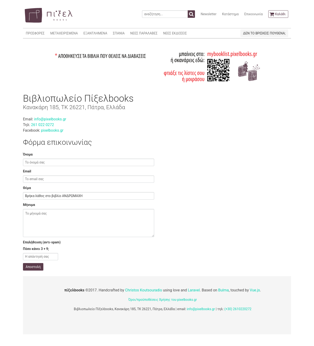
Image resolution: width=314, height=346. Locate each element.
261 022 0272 (42, 125)
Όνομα (28, 154)
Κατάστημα (230, 14)
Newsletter (208, 14)
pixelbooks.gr (52, 130)
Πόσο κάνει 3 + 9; (36, 249)
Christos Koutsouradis (143, 290)
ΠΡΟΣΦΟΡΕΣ (35, 33)
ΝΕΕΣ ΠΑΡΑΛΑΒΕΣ (144, 33)
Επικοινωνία (253, 14)
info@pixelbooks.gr (50, 119)
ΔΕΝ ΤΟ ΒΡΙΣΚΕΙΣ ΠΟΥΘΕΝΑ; (264, 33)
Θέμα (27, 188)
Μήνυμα (29, 205)
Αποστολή (33, 267)
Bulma (223, 290)
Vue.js (255, 290)
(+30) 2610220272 (237, 309)
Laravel (194, 290)
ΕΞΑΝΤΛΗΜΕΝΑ (95, 33)
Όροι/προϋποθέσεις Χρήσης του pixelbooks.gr (162, 299)
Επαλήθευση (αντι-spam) (42, 242)
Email (27, 171)
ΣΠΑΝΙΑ (119, 33)
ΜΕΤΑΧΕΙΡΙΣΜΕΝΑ (64, 33)
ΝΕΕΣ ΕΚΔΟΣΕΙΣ (175, 33)
